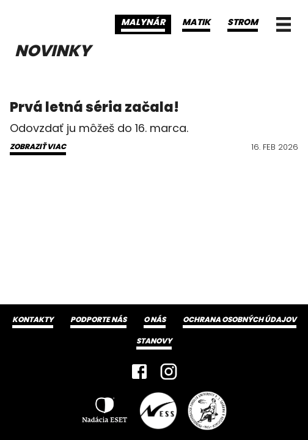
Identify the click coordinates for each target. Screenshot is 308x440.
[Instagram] (168, 371)
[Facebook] (139, 371)
